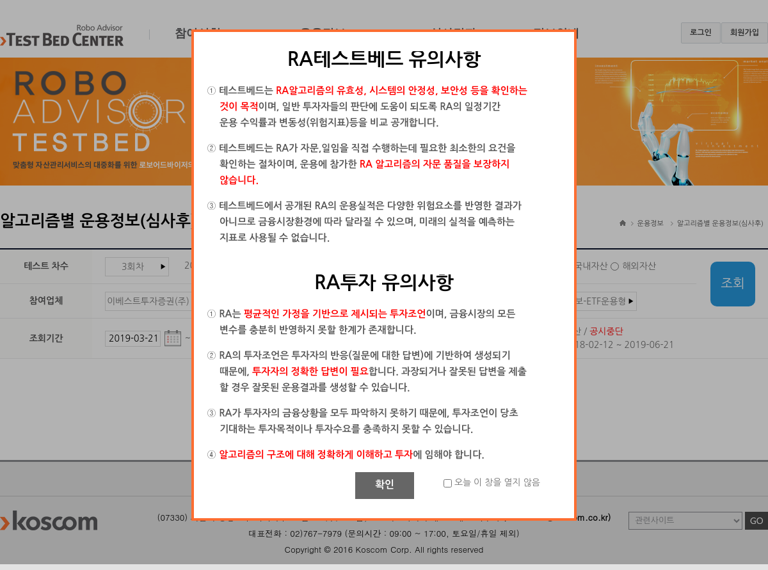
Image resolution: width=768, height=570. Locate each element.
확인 (384, 484)
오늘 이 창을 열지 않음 (497, 482)
